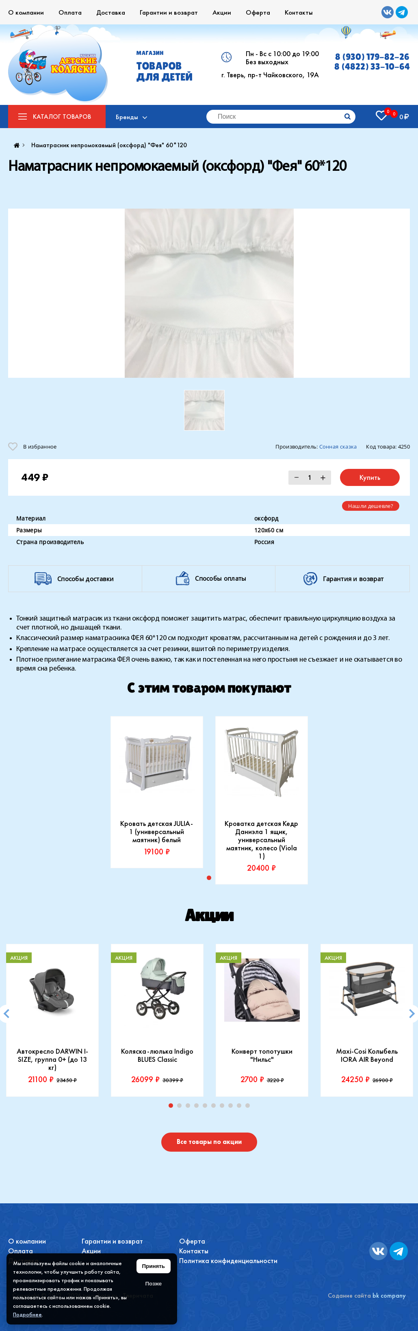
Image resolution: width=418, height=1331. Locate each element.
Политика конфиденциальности (228, 1260)
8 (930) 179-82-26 (372, 57)
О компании (26, 12)
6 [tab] (215, 1107)
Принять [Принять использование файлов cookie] (153, 1266)
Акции (221, 12)
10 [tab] (249, 1107)
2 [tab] (181, 1107)
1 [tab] (173, 1107)
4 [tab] (198, 1107)
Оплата (70, 12)
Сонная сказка (338, 446)
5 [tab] (207, 1107)
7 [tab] (224, 1107)
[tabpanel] (156, 792)
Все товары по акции (209, 1141)
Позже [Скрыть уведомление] (153, 1284)
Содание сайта (349, 1295)
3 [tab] (190, 1107)
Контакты (299, 12)
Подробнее (27, 1314)
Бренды (127, 116)
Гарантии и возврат (169, 12)
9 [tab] (241, 1107)
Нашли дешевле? (370, 506)
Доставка (110, 12)
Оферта (258, 12)
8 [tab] (232, 1107)
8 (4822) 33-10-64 (372, 67)
